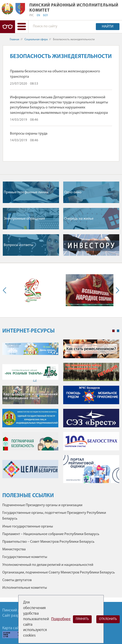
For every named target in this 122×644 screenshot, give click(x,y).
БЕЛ (45, 15)
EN (38, 15)
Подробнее (61, 619)
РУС (31, 15)
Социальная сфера (36, 39)
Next (116, 290)
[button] (21, 26)
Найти (107, 26)
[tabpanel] (60, 413)
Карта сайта (12, 628)
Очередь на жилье (79, 219)
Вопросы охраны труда (28, 134)
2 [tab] (118, 331)
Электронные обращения (24, 219)
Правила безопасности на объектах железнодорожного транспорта (55, 74)
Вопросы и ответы (18, 245)
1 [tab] (113, 331)
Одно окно (72, 192)
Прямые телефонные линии (26, 192)
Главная (14, 39)
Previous (5, 290)
